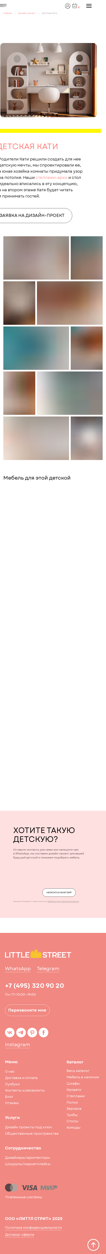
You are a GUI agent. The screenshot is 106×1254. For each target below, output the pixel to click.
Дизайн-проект (27, 13)
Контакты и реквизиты (25, 1090)
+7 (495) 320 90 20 (34, 985)
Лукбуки (12, 1084)
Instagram (17, 1044)
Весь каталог (78, 1070)
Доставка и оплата (21, 1077)
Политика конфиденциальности (33, 1227)
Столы (72, 1121)
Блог (9, 1096)
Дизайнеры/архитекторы (27, 1157)
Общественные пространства (32, 1133)
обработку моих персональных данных (63, 901)
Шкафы (73, 1083)
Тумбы (72, 1115)
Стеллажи (76, 1096)
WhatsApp (18, 968)
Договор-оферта (19, 1234)
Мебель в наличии (83, 1077)
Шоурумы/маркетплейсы (27, 1164)
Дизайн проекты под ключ (28, 1127)
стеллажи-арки (51, 177)
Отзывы (12, 1103)
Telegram (48, 968)
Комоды (73, 1127)
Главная (7, 13)
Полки (72, 1102)
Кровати (74, 1089)
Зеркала (74, 1108)
